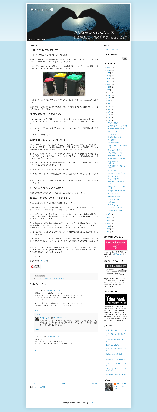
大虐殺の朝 (111, 202)
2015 (108, 223)
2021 (108, 81)
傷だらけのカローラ (114, 176)
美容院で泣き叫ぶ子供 (115, 153)
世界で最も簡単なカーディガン (116, 330)
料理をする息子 (113, 123)
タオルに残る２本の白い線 (116, 173)
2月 (109, 120)
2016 (108, 220)
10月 (110, 98)
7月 (109, 106)
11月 (110, 95)
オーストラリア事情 (42, 278)
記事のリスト (118, 254)
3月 (109, 117)
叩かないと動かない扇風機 (116, 191)
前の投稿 (95, 383)
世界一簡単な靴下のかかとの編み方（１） (117, 166)
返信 (36, 310)
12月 (110, 92)
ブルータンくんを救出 (115, 207)
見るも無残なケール (114, 140)
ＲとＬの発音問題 (114, 179)
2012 (108, 229)
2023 (108, 76)
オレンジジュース (114, 193)
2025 (108, 70)
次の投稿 (33, 383)
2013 (108, 226)
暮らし (63, 278)
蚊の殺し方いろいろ (114, 131)
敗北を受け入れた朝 (114, 155)
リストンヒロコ (45, 318)
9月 (109, 101)
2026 (108, 67)
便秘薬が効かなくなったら (116, 128)
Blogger (91, 403)
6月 (109, 109)
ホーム (64, 383)
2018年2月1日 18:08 (60, 318)
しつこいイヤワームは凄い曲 (117, 126)
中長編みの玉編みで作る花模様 (116, 374)
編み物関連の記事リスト (114, 49)
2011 (108, 232)
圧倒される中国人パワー (116, 199)
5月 (109, 112)
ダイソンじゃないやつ (115, 205)
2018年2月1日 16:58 (53, 290)
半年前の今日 (112, 134)
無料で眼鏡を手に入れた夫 (116, 158)
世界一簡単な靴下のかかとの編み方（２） (117, 162)
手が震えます (112, 170)
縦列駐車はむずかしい (115, 196)
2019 (108, 87)
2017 (108, 217)
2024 (108, 73)
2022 (108, 78)
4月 (109, 115)
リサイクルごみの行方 (115, 210)
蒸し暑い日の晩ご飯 (114, 137)
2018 (108, 90)
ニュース (51, 278)
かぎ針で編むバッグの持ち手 (115, 359)
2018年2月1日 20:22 (53, 336)
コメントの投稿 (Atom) (41, 387)
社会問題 (57, 278)
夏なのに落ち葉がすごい (116, 150)
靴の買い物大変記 (114, 142)
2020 (108, 84)
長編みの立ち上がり (112, 345)
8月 (109, 103)
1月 (109, 214)
